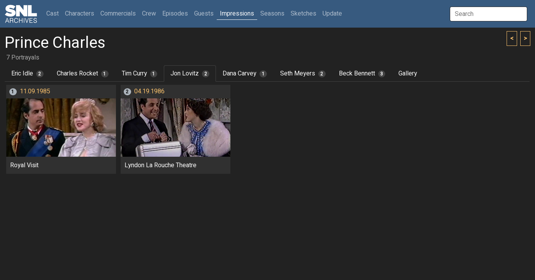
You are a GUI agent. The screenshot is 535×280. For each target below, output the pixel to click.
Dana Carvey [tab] (245, 73)
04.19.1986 (149, 91)
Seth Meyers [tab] (303, 73)
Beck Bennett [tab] (362, 73)
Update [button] (332, 13)
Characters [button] (79, 13)
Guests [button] (204, 13)
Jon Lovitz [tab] (189, 73)
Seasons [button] (272, 13)
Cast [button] (54, 13)
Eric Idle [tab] (27, 73)
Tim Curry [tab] (140, 73)
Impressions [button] (237, 13)
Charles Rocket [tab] (83, 73)
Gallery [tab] (407, 73)
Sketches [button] (303, 13)
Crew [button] (149, 13)
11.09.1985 (35, 91)
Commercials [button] (118, 13)
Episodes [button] (175, 13)
